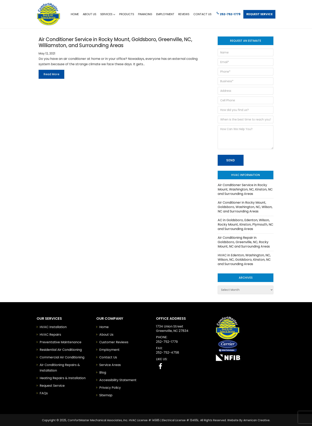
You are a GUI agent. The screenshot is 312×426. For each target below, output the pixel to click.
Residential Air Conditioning (61, 349)
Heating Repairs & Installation (63, 377)
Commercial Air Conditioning (62, 356)
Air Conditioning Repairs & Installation (60, 367)
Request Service (258, 14)
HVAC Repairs (50, 334)
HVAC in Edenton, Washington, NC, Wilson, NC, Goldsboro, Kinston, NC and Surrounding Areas (244, 259)
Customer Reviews (113, 341)
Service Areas (110, 364)
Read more (51, 74)
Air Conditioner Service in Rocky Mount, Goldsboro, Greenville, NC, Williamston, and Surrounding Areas (115, 42)
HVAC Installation (53, 326)
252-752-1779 (226, 13)
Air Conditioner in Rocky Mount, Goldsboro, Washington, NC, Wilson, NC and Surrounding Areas (245, 206)
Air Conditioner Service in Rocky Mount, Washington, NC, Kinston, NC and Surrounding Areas (245, 188)
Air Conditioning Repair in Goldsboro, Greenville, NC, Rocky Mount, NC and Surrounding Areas (244, 241)
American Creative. (256, 420)
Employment (109, 349)
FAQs (44, 392)
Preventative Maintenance (60, 341)
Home (104, 326)
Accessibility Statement (117, 379)
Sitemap (105, 394)
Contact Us (108, 356)
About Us (106, 334)
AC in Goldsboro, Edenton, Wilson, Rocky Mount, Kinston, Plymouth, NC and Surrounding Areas (245, 224)
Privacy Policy (110, 387)
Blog (102, 372)
